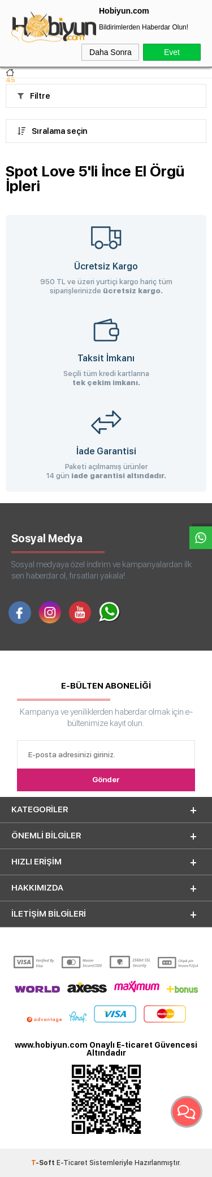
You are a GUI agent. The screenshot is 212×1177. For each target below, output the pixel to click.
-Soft (44, 1163)
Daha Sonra (110, 52)
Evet (172, 52)
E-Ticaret (72, 1163)
